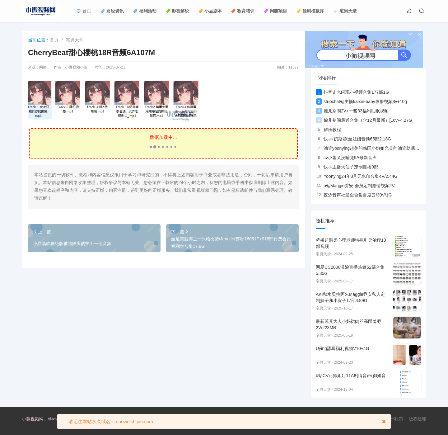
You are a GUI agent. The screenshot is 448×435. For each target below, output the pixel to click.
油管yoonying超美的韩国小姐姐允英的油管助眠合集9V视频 (377, 148)
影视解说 (177, 10)
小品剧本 (210, 10)
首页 (84, 10)
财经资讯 (112, 10)
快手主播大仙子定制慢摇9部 (347, 166)
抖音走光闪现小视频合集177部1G (352, 92)
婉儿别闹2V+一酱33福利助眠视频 (352, 110)
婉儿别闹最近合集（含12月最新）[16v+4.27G (364, 120)
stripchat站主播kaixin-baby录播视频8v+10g (361, 101)
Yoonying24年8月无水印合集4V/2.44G (357, 176)
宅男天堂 (345, 10)
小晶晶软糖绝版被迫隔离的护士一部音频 (72, 243)
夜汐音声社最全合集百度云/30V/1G (354, 194)
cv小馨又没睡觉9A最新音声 (346, 157)
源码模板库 (310, 10)
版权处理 (417, 418)
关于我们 (394, 418)
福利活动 (144, 10)
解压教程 (328, 129)
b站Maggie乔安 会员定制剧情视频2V (355, 185)
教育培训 (242, 10)
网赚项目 (275, 10)
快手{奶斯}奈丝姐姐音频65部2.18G (353, 138)
